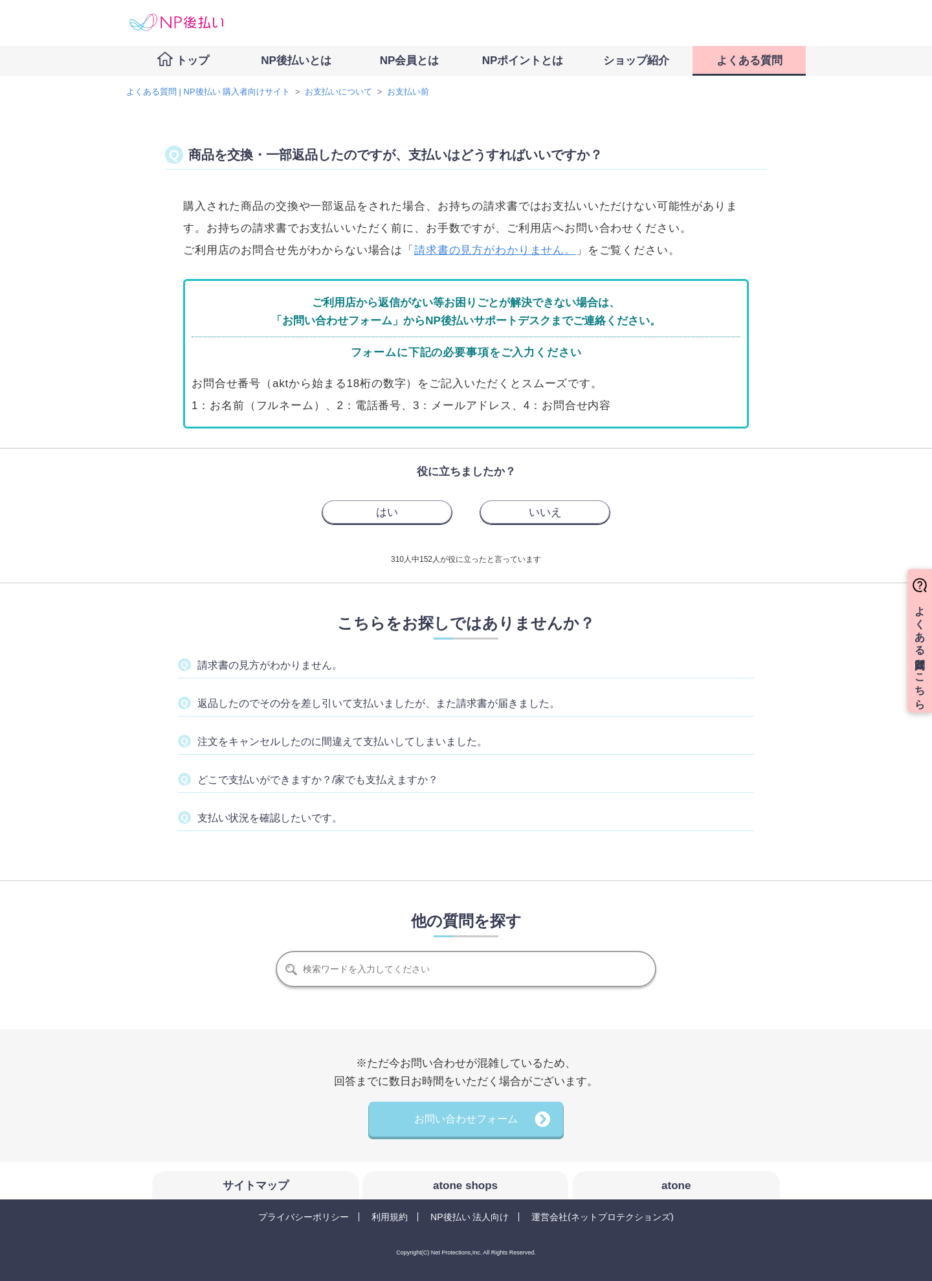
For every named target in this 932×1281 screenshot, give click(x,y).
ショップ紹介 (636, 60)
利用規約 (390, 1216)
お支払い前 (408, 91)
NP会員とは (409, 60)
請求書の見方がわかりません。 (495, 250)
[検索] (466, 969)
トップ (192, 60)
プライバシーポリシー (303, 1216)
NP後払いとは (296, 60)
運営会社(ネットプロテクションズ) (602, 1216)
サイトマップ (256, 1185)
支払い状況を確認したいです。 (269, 817)
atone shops (465, 1185)
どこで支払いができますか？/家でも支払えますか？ (317, 779)
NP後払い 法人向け (469, 1216)
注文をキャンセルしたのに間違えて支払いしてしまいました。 (342, 741)
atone (676, 1185)
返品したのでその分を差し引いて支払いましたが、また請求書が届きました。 (378, 703)
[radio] (387, 512)
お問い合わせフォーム (466, 1118)
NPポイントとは (523, 60)
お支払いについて (338, 91)
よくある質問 (749, 60)
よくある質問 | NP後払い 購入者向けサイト (208, 91)
